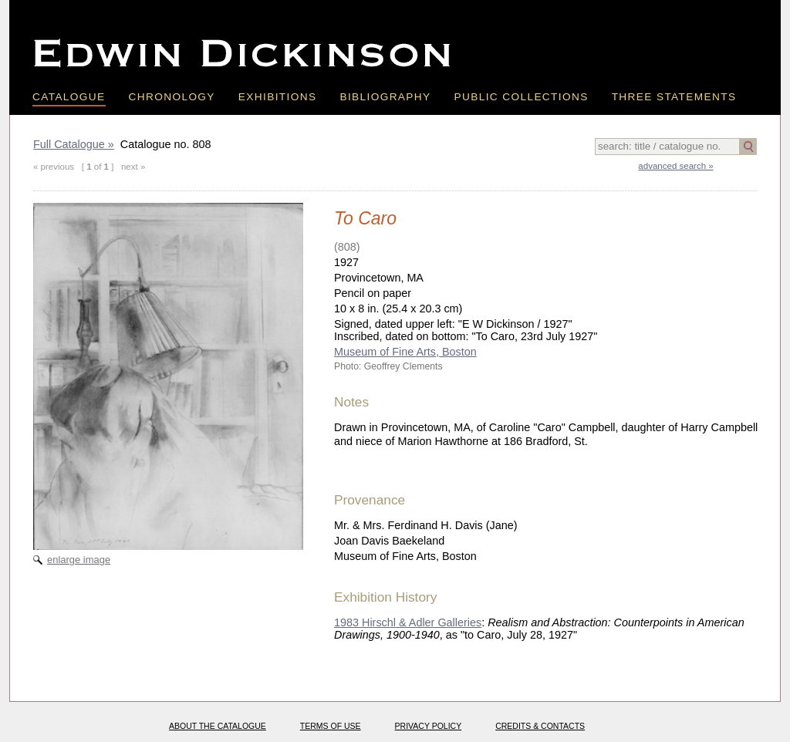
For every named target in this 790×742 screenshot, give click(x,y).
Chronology (172, 97)
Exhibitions (277, 97)
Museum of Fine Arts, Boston (405, 352)
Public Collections (521, 97)
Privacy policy (428, 725)
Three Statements (674, 97)
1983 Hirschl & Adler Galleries (407, 622)
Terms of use (330, 725)
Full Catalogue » (73, 144)
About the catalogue (217, 725)
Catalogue (69, 97)
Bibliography (384, 97)
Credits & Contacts (540, 725)
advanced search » (675, 165)
